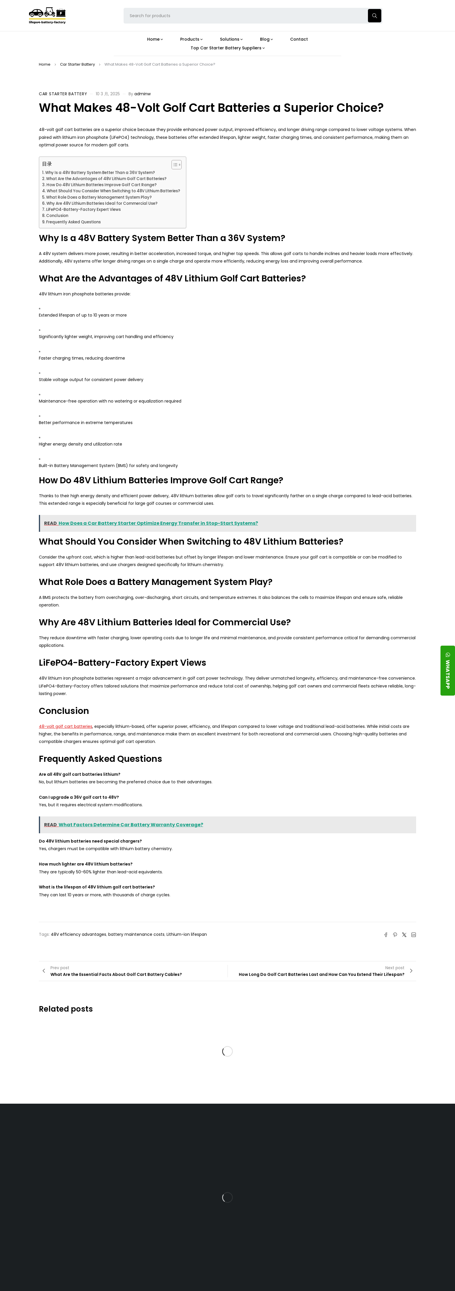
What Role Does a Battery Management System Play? (99, 197)
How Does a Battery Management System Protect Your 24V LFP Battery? (272, 1189)
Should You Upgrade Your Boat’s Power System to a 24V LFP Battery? (276, 1232)
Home (44, 64)
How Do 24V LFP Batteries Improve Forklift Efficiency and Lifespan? (275, 1212)
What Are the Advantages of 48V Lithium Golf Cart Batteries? (106, 179)
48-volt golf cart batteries (65, 726)
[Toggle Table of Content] (173, 165)
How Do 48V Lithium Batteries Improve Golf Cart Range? (101, 185)
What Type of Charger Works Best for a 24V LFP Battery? (274, 1166)
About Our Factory (150, 1129)
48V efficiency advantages (78, 934)
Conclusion (57, 215)
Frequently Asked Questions (73, 222)
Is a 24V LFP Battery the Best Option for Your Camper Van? (277, 1252)
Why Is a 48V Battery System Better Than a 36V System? (100, 172)
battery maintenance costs (136, 934)
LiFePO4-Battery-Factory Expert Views (83, 209)
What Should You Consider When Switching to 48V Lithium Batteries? (113, 191)
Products (201, 1129)
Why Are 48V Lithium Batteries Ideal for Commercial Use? (102, 203)
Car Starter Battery (77, 64)
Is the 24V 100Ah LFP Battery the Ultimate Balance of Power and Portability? (277, 1146)
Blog (256, 1129)
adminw (142, 94)
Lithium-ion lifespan (187, 934)
